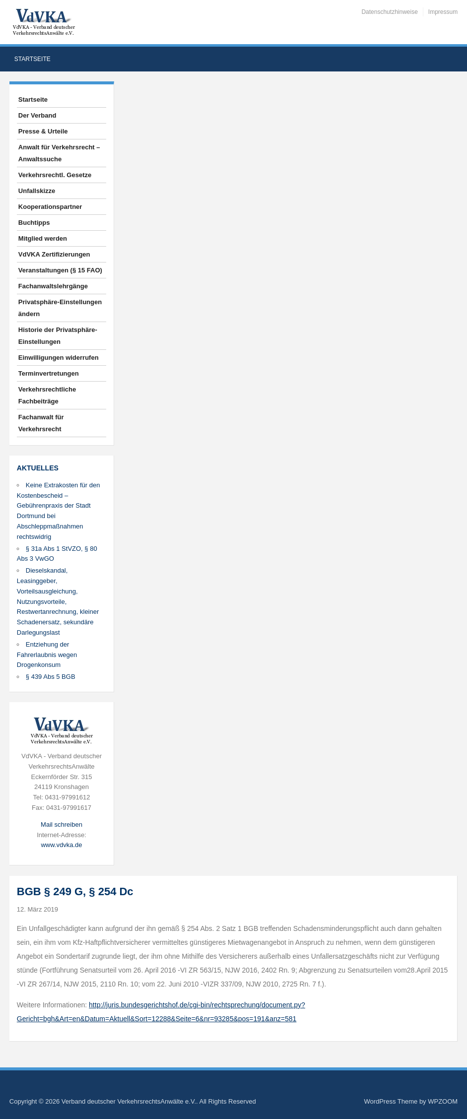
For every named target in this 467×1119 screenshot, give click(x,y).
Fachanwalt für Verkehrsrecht (41, 423)
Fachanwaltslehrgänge (53, 286)
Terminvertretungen (48, 373)
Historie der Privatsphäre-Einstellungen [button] (57, 335)
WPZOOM (443, 1101)
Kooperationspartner (50, 206)
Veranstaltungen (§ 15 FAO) (60, 270)
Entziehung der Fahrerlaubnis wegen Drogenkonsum (47, 655)
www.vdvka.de (61, 845)
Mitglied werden (42, 238)
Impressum (443, 11)
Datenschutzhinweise (389, 11)
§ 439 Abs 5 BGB (50, 676)
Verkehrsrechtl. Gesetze (54, 175)
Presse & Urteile (43, 131)
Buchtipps (34, 222)
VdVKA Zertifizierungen (54, 254)
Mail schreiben (61, 824)
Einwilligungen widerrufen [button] (58, 357)
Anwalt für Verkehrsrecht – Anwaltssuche (59, 153)
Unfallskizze (36, 191)
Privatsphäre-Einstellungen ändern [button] (60, 308)
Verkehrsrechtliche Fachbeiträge (47, 395)
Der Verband (37, 115)
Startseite (32, 59)
